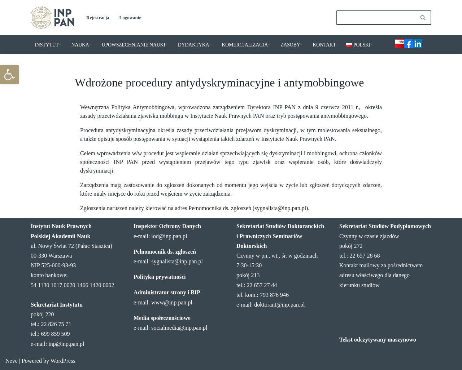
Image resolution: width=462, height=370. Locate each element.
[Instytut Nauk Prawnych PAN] (52, 17)
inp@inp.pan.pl (66, 344)
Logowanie (130, 17)
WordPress (63, 361)
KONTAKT (324, 45)
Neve (11, 361)
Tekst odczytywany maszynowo (377, 339)
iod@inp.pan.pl (169, 236)
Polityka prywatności (160, 277)
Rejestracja (97, 17)
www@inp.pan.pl (171, 302)
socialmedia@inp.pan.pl (179, 328)
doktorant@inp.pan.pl (279, 305)
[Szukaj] (375, 17)
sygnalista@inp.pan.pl (177, 261)
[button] (9, 74)
